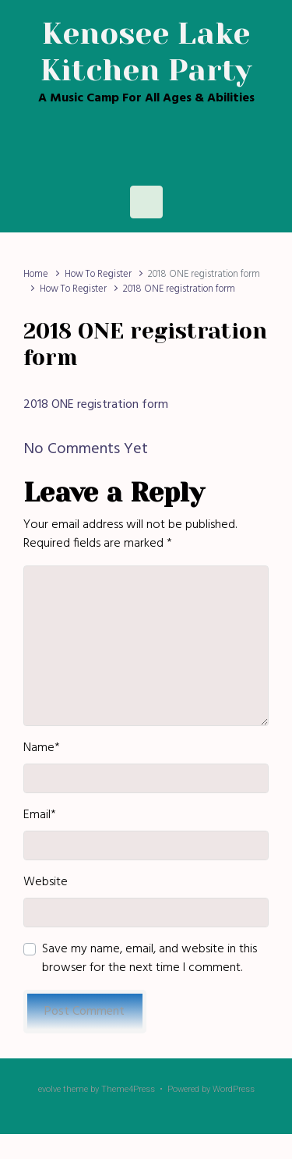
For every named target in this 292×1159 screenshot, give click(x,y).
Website (45, 882)
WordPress (234, 1089)
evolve (49, 1089)
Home (35, 274)
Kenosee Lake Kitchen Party (146, 51)
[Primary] (146, 202)
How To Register (98, 274)
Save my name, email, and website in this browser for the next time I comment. (149, 958)
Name (41, 748)
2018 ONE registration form (95, 405)
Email (39, 815)
